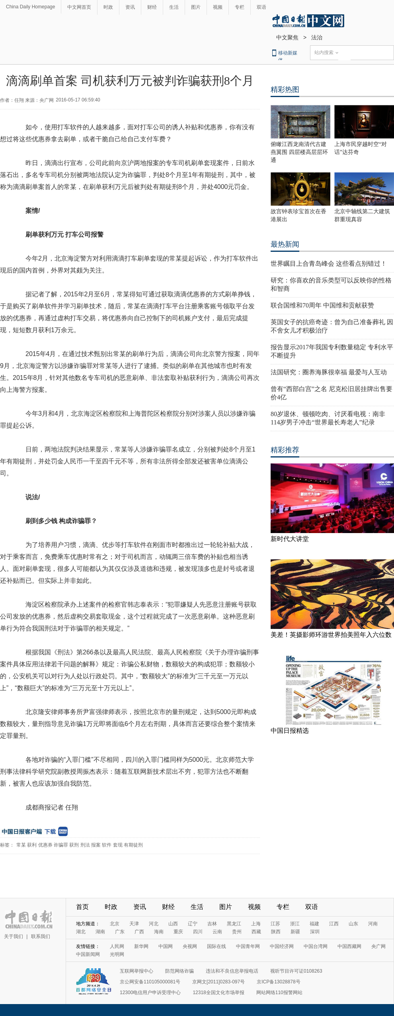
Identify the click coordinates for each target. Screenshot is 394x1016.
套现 (118, 845)
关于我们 (13, 936)
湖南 (100, 931)
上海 (256, 923)
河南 (373, 923)
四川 (198, 931)
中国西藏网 (349, 946)
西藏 (256, 931)
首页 (82, 906)
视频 (217, 7)
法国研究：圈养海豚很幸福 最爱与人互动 (329, 372)
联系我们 (40, 936)
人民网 (117, 946)
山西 (173, 923)
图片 (196, 7)
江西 (334, 923)
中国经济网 (282, 946)
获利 (32, 845)
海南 (159, 931)
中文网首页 (79, 7)
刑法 (85, 845)
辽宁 (192, 923)
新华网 (141, 946)
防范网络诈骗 (179, 971)
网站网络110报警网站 (279, 992)
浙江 (295, 923)
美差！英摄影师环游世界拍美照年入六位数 (331, 634)
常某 (21, 845)
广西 (139, 931)
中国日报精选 (290, 730)
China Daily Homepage (30, 7)
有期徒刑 (133, 845)
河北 (153, 923)
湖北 (81, 931)
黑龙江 (234, 923)
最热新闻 (285, 244)
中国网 (165, 946)
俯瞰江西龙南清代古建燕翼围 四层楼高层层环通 (299, 152)
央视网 (190, 946)
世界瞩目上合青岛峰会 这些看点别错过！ (329, 263)
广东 (120, 931)
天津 (134, 923)
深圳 (315, 931)
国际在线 (216, 946)
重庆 (178, 931)
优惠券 (45, 845)
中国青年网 (248, 946)
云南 (217, 931)
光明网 (117, 954)
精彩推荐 (285, 450)
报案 (96, 845)
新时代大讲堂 (290, 538)
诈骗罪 (61, 845)
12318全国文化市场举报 (218, 992)
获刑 (74, 845)
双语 (261, 7)
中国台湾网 (316, 946)
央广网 (378, 946)
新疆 (295, 931)
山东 (353, 923)
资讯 (130, 7)
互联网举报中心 (136, 971)
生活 (174, 7)
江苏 (275, 923)
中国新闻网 (88, 954)
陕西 (276, 931)
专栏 (239, 7)
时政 (108, 7)
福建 (314, 923)
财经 (152, 7)
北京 (114, 923)
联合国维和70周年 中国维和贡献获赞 (322, 305)
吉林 (212, 923)
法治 (316, 37)
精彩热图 (285, 89)
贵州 (237, 931)
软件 (106, 845)
